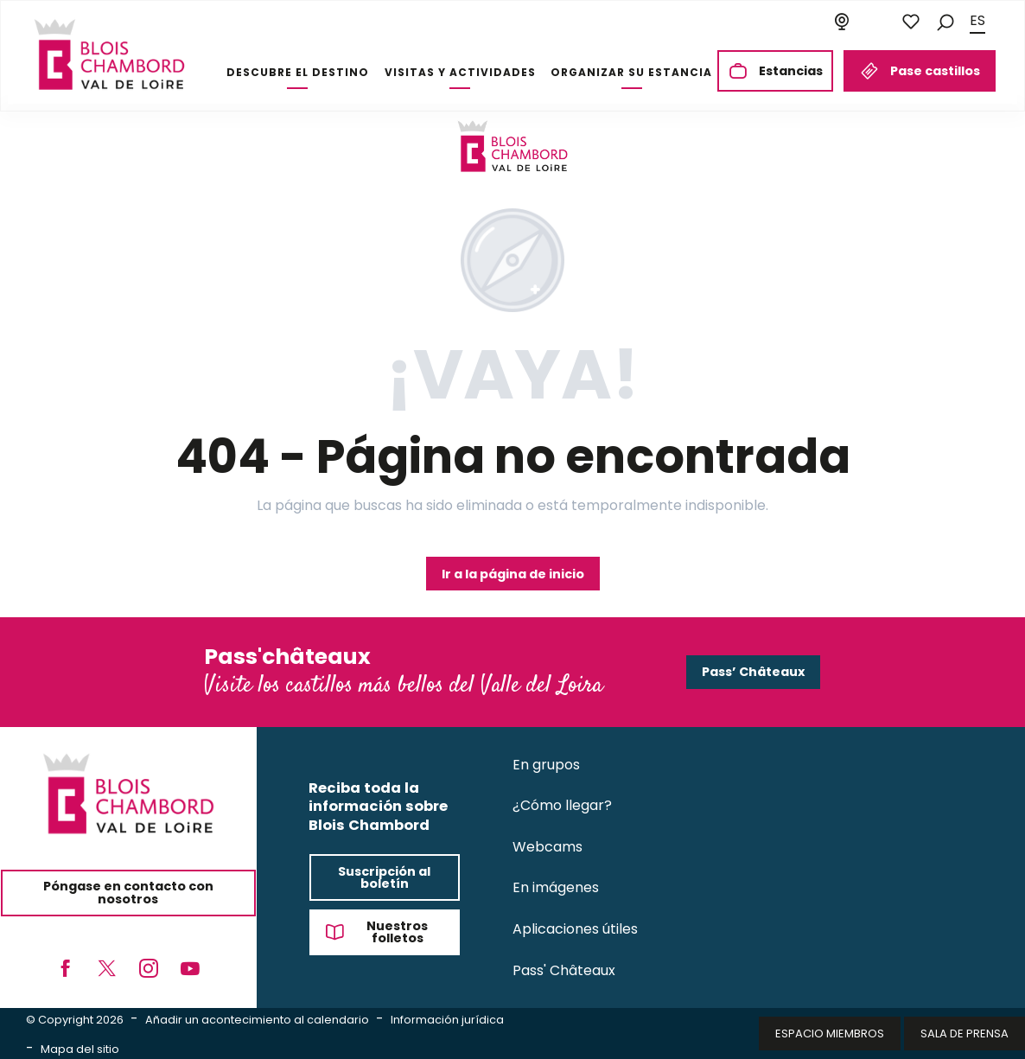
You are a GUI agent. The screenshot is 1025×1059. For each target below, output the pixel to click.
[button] (945, 21)
